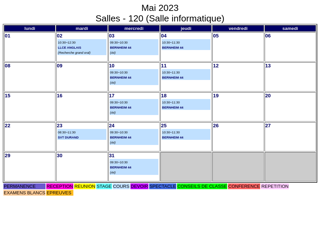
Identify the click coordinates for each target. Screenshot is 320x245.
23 (59, 125)
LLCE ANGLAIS (69, 47)
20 (268, 95)
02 (59, 35)
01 (7, 35)
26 (215, 125)
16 (59, 95)
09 (59, 65)
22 (7, 125)
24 (111, 125)
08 (7, 65)
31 (111, 155)
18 (163, 95)
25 (163, 125)
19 (215, 95)
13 (268, 65)
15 (7, 95)
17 (111, 95)
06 (268, 35)
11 (163, 65)
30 (59, 155)
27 (268, 125)
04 (163, 35)
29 (7, 155)
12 (215, 65)
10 (111, 65)
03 (111, 35)
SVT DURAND (68, 137)
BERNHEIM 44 (120, 47)
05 (215, 35)
